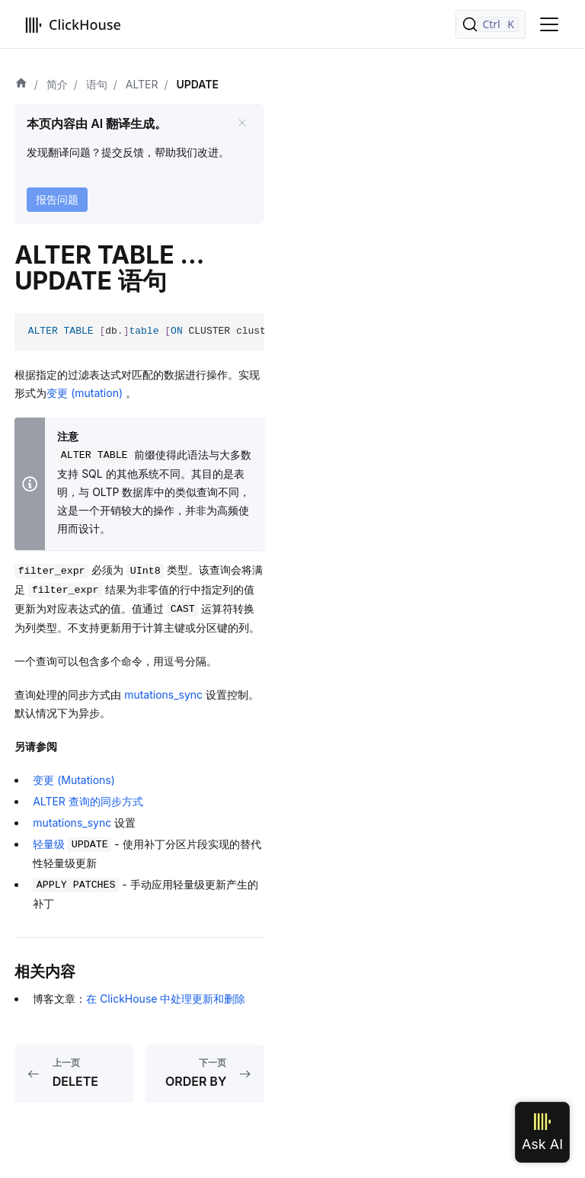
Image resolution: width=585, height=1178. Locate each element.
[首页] (21, 84)
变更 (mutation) (86, 392)
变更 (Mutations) (74, 779)
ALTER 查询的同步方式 (88, 801)
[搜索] (491, 24)
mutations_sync (163, 694)
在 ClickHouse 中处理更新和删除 (165, 998)
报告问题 (57, 199)
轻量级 (72, 843)
